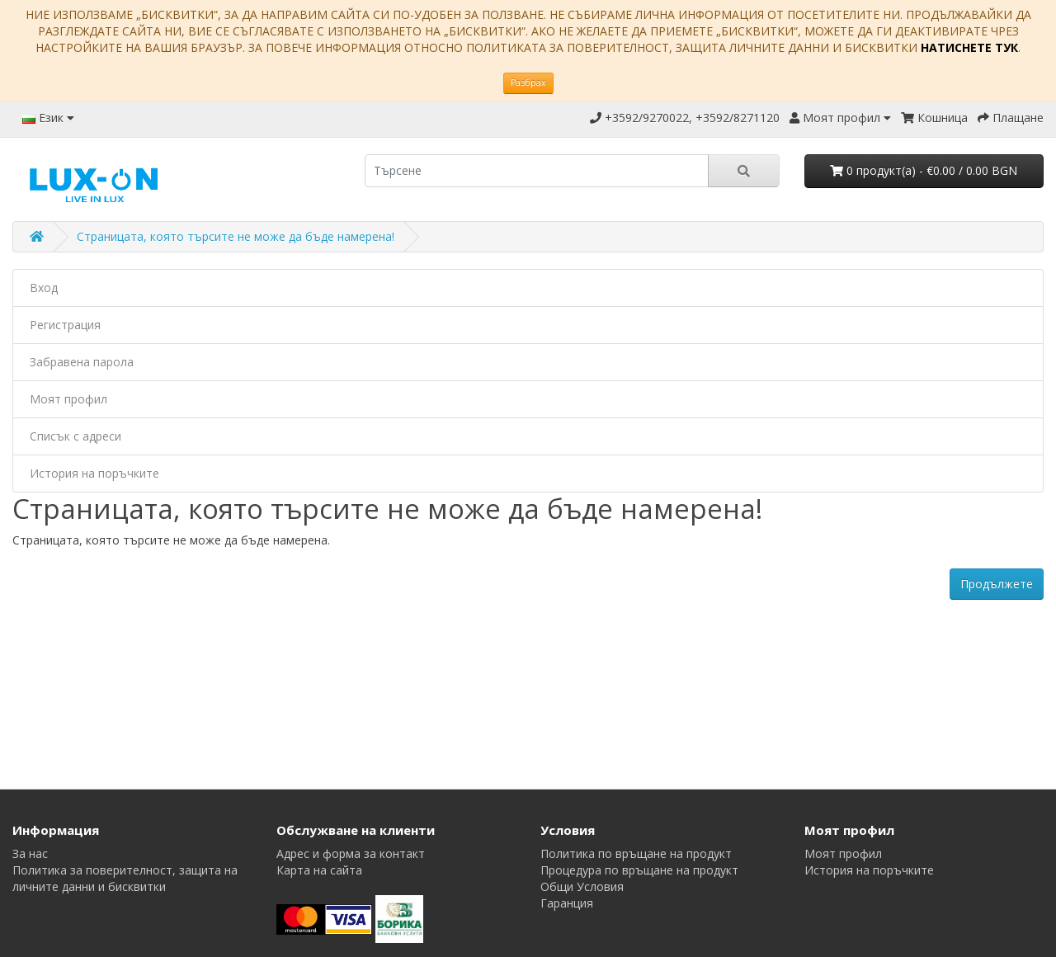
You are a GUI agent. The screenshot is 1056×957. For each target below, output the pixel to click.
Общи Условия (582, 886)
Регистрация (65, 324)
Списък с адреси (75, 436)
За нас (30, 853)
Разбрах (528, 82)
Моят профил (68, 399)
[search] (537, 170)
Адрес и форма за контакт (350, 853)
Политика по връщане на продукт (636, 853)
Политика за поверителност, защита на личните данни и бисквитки (125, 878)
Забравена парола (82, 362)
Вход (44, 287)
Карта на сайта (319, 870)
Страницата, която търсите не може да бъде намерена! (235, 236)
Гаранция (566, 903)
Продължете (996, 584)
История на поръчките (94, 473)
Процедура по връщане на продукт (639, 870)
